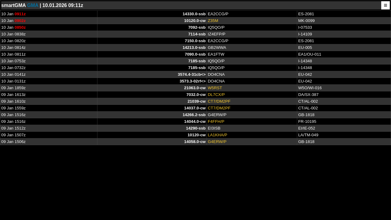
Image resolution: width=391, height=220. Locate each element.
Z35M (213, 20)
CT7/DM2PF (219, 101)
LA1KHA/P (217, 135)
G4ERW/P (217, 141)
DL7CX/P (216, 94)
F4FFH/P (216, 121)
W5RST (215, 88)
